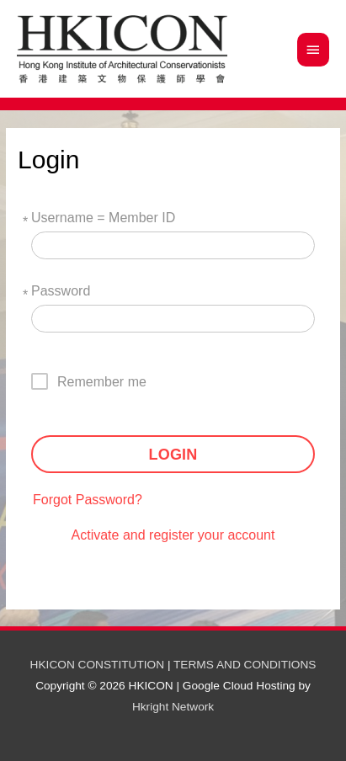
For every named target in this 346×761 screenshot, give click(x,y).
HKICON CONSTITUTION (97, 664)
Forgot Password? (87, 499)
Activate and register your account (173, 535)
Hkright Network (173, 706)
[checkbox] (96, 381)
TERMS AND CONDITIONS (244, 664)
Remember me (101, 382)
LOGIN (173, 454)
